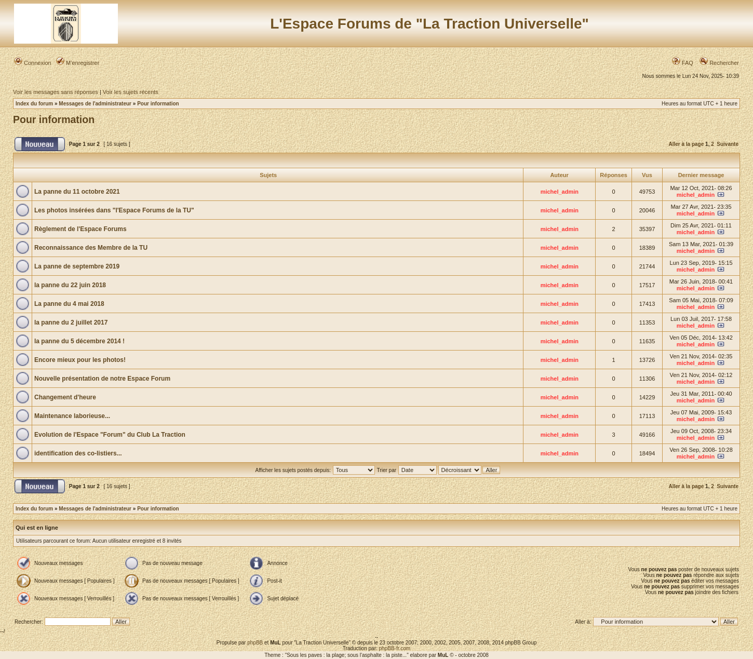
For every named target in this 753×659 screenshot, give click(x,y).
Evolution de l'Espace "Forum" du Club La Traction (109, 434)
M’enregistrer (77, 63)
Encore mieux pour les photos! (80, 360)
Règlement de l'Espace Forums (80, 229)
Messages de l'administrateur (95, 103)
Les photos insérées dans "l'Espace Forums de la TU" (114, 210)
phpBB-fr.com (395, 648)
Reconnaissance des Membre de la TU (90, 247)
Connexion (32, 63)
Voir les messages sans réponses (55, 92)
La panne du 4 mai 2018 (69, 303)
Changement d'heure (65, 397)
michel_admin (560, 192)
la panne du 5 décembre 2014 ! (79, 341)
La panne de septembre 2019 (76, 266)
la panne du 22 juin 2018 (70, 285)
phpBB (255, 642)
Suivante (727, 144)
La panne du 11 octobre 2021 (77, 191)
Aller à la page (686, 144)
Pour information (158, 103)
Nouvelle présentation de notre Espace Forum (102, 378)
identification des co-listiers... (78, 453)
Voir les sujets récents (130, 92)
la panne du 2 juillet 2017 (70, 322)
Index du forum (34, 103)
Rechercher (719, 63)
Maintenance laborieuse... (72, 416)
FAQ (682, 63)
